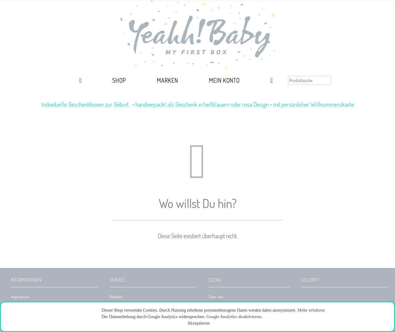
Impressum (20, 296)
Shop (119, 80)
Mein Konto (224, 80)
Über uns (215, 296)
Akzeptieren (198, 323)
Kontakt (116, 296)
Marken (167, 80)
